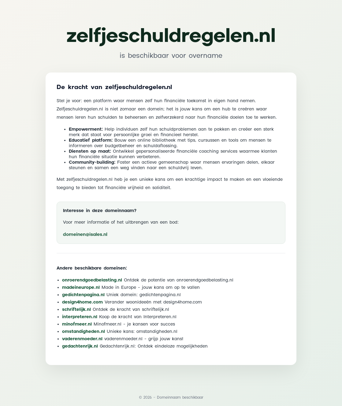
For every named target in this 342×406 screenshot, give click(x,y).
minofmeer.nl (77, 324)
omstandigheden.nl (83, 331)
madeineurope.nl (81, 287)
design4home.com (82, 302)
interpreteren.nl (79, 317)
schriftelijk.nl (76, 309)
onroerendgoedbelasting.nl (92, 280)
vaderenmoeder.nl (82, 339)
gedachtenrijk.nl (80, 346)
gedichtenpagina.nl (83, 294)
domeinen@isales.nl (85, 234)
